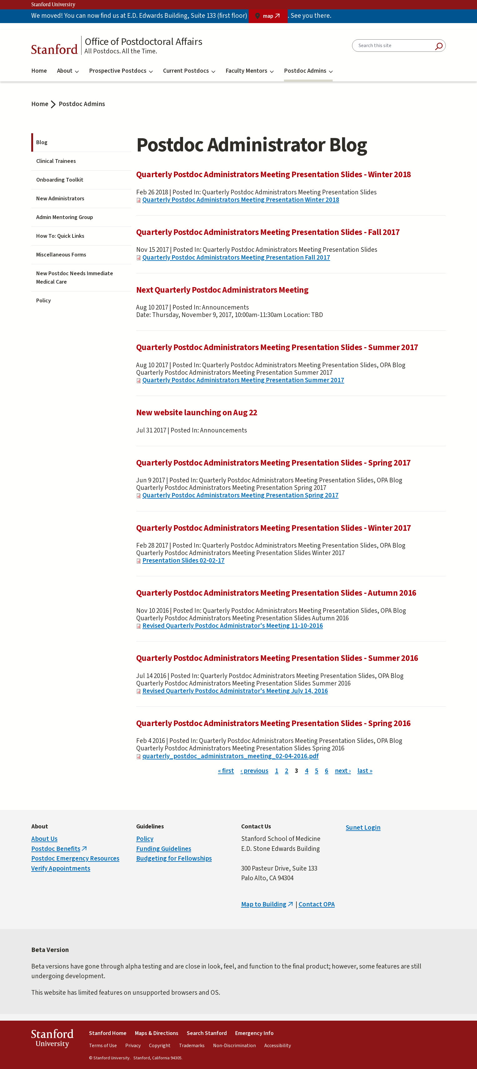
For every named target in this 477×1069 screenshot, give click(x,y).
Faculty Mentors (250, 71)
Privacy (133, 1045)
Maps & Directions (156, 1033)
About (68, 71)
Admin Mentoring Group (64, 217)
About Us (44, 838)
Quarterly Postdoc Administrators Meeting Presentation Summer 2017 (243, 380)
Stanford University (53, 5)
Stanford (54, 50)
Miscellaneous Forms (61, 255)
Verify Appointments (60, 868)
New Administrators (60, 199)
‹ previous (254, 770)
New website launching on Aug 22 (196, 413)
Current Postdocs (189, 71)
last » (364, 770)
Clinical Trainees (56, 161)
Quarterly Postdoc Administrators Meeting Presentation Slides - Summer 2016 (277, 658)
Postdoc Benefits (59, 848)
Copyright (160, 1045)
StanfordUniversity (52, 1040)
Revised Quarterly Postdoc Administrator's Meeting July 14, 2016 (235, 691)
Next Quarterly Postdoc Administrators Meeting (222, 290)
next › (343, 770)
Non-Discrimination (234, 1045)
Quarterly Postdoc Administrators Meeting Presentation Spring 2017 (240, 495)
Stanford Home (108, 1033)
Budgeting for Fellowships (174, 858)
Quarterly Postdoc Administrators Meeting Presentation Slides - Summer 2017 (277, 347)
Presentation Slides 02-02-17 (183, 560)
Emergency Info (254, 1033)
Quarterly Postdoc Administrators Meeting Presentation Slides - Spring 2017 (273, 463)
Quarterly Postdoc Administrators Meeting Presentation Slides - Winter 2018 (273, 174)
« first (226, 770)
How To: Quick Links (60, 236)
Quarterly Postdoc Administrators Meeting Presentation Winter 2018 (240, 199)
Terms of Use (103, 1045)
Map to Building (267, 904)
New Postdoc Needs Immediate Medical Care (74, 278)
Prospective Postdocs (121, 71)
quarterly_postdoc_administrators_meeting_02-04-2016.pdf (230, 756)
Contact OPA (317, 904)
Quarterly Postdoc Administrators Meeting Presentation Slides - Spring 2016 (273, 723)
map (275, 17)
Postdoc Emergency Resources (75, 858)
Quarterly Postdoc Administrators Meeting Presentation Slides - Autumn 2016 (276, 593)
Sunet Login (363, 827)
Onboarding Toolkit (59, 180)
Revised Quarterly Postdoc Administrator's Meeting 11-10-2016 (232, 625)
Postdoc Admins (308, 71)
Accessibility (277, 1045)
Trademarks (192, 1045)
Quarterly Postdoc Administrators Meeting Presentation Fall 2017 (236, 257)
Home (39, 71)
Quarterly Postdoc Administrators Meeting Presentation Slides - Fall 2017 (268, 232)
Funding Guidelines (163, 848)
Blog (41, 142)
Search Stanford (207, 1033)
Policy (43, 301)
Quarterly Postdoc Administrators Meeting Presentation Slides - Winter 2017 (273, 528)
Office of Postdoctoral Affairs (143, 42)
